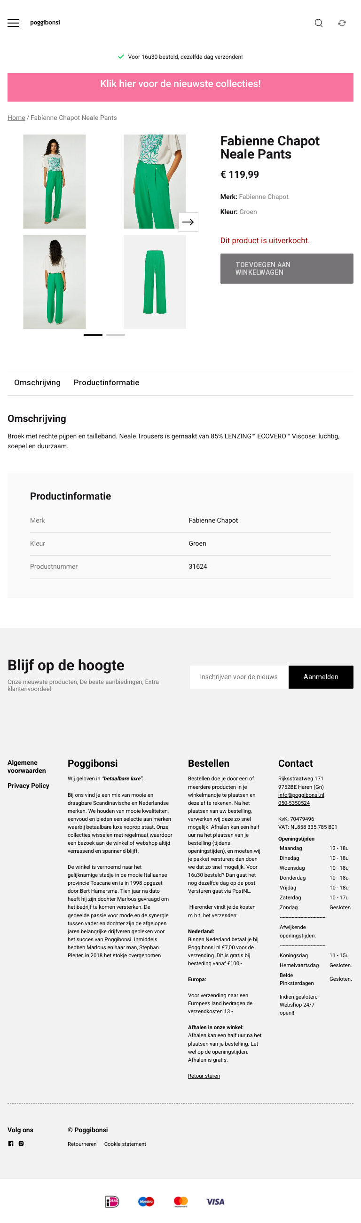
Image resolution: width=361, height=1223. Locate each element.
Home (16, 118)
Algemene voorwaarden (27, 766)
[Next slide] (188, 222)
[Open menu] (13, 23)
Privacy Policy (28, 786)
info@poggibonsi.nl (301, 795)
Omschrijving (37, 382)
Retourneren (82, 1144)
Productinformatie (106, 382)
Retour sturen (204, 1075)
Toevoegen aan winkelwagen (263, 268)
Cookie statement (125, 1144)
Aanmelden (321, 677)
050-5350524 (294, 803)
